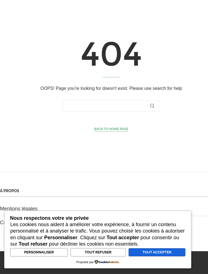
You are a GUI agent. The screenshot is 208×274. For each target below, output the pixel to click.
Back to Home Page (111, 129)
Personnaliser (39, 252)
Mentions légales (19, 208)
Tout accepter (156, 252)
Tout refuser (98, 252)
